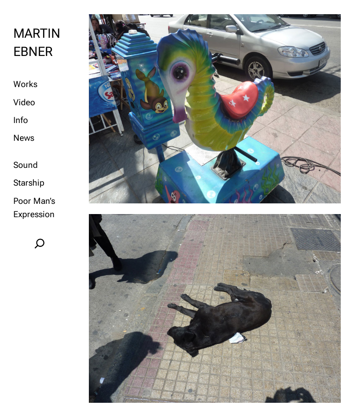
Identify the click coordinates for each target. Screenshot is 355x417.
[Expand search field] (39, 243)
